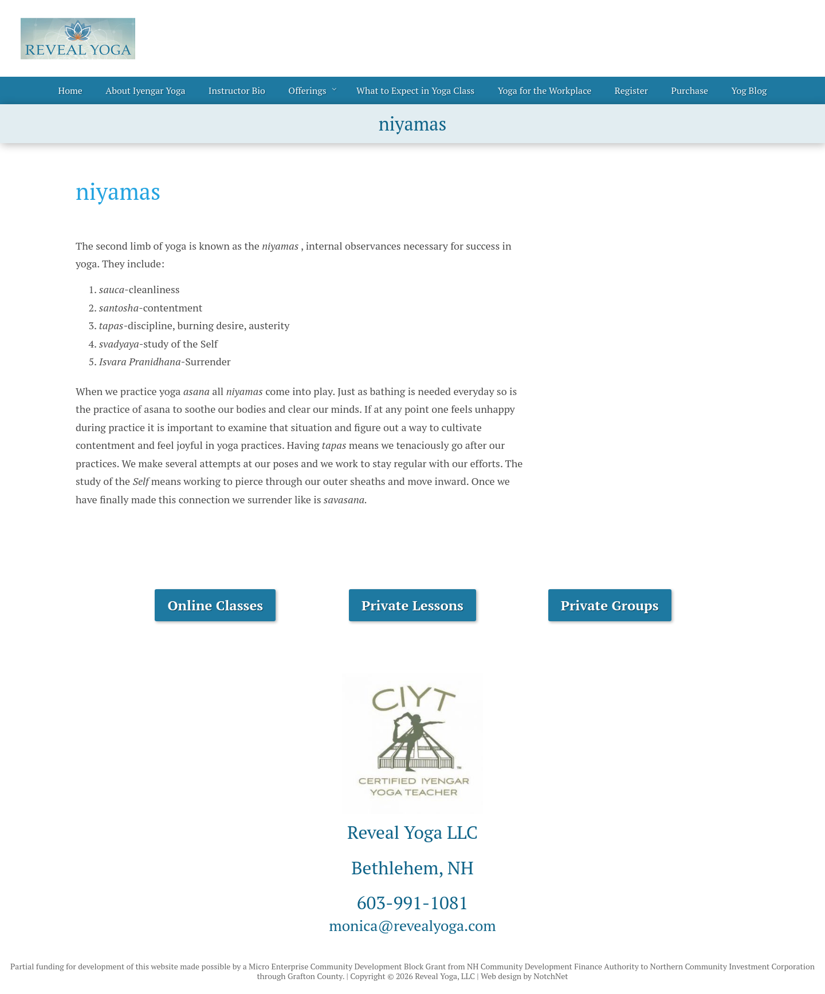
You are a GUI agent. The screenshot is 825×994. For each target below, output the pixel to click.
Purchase (689, 90)
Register (631, 90)
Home (70, 90)
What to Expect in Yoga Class (415, 90)
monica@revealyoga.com (412, 924)
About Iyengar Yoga (145, 90)
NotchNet (550, 976)
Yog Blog (749, 90)
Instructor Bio (237, 90)
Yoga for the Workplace (545, 90)
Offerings (307, 90)
